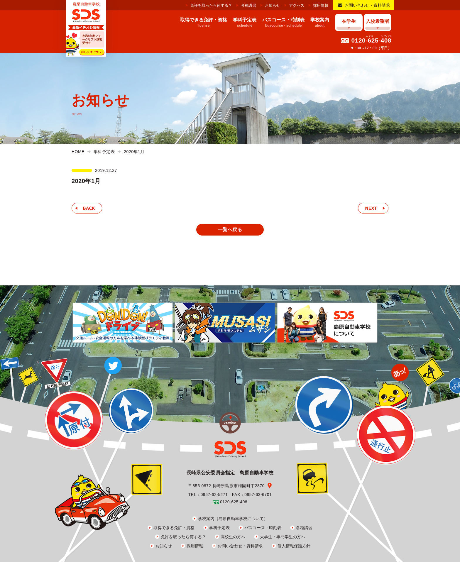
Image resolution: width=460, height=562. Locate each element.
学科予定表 (219, 527)
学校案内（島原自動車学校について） (233, 518)
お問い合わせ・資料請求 (367, 5)
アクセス (296, 5)
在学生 (349, 21)
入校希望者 (377, 21)
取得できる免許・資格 (174, 527)
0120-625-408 (371, 40)
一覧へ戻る (230, 229)
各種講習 (248, 5)
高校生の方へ (233, 536)
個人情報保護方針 (294, 546)
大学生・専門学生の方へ (282, 536)
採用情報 (320, 5)
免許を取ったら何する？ (211, 5)
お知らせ (272, 5)
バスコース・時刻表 (262, 527)
